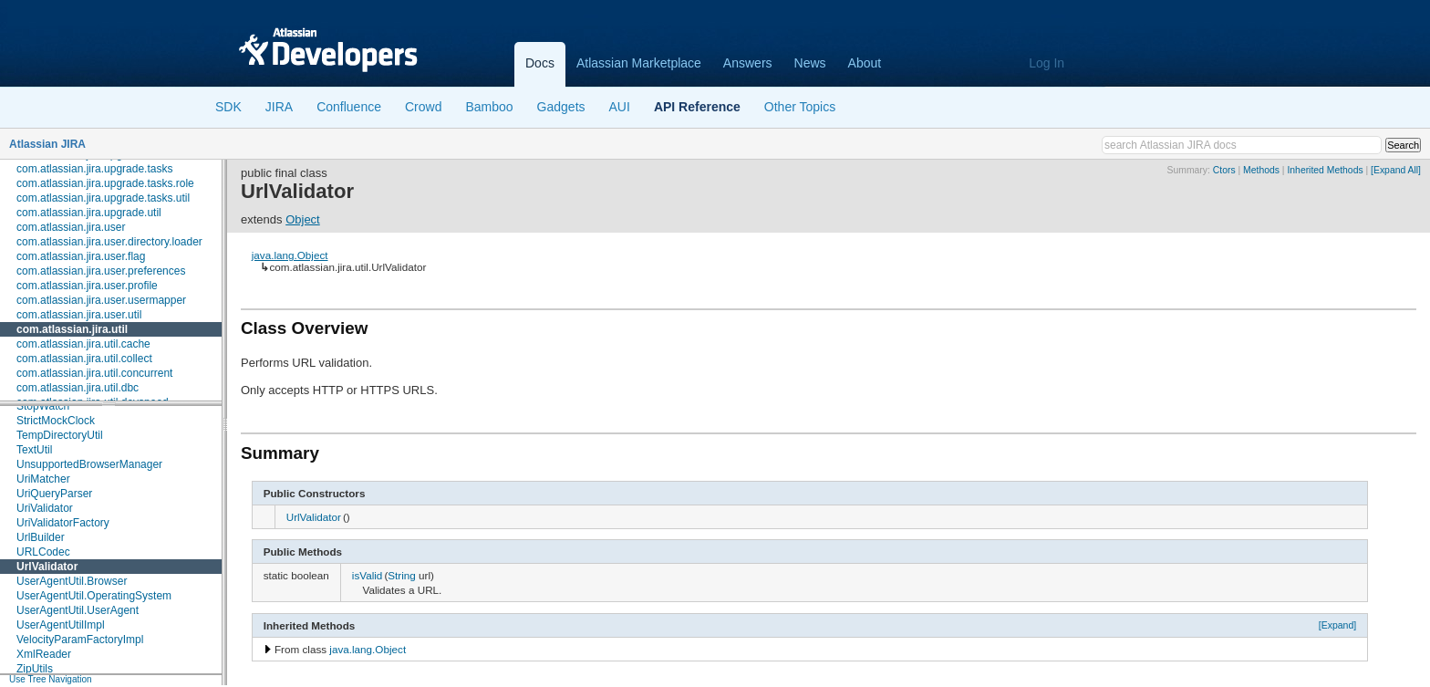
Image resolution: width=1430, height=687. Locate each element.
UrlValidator (47, 566)
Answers (747, 63)
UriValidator (44, 508)
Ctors (1224, 170)
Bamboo (489, 106)
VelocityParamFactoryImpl (79, 639)
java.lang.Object (290, 255)
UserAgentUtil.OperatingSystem (93, 595)
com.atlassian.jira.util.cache (83, 344)
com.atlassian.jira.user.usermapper (101, 300)
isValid (367, 575)
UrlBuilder (40, 537)
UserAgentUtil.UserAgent (77, 610)
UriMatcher (43, 479)
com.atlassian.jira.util (72, 329)
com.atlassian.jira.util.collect (84, 358)
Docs (539, 63)
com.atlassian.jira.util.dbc (77, 387)
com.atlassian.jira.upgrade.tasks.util (103, 198)
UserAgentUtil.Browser (71, 581)
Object (302, 219)
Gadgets (561, 106)
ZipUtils (34, 668)
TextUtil (34, 449)
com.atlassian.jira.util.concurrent (94, 373)
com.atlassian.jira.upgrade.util (88, 212)
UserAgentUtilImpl (60, 625)
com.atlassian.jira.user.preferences (100, 271)
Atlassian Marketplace (638, 63)
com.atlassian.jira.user (70, 227)
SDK (228, 106)
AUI (619, 106)
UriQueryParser (54, 493)
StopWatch (42, 406)
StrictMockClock (55, 420)
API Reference (697, 106)
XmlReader (43, 654)
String (402, 575)
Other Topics (799, 106)
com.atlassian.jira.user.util (78, 314)
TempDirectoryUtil (59, 435)
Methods (1261, 170)
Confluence (348, 106)
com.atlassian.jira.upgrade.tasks (94, 168)
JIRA (279, 106)
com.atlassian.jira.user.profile (87, 285)
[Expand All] (1396, 170)
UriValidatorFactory (62, 522)
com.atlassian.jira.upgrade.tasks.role (105, 183)
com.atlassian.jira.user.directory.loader (109, 241)
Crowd (423, 106)
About (865, 63)
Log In (1046, 63)
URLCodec (43, 552)
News (810, 63)
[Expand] (1338, 624)
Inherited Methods (1325, 170)
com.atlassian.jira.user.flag (80, 256)
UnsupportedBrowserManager (89, 464)
